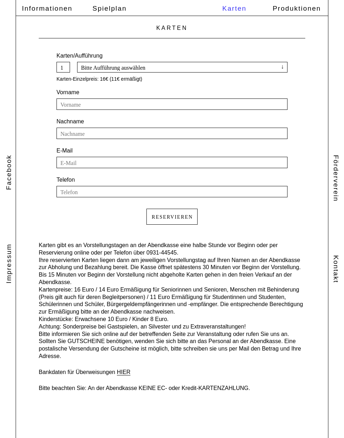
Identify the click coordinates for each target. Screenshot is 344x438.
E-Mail (64, 151)
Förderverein (336, 178)
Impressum (8, 263)
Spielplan (109, 8)
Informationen (47, 8)
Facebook (8, 172)
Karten (234, 8)
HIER (123, 372)
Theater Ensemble (175, 8)
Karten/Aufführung (80, 56)
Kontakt (336, 269)
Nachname (70, 121)
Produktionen (297, 8)
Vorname (68, 92)
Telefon (66, 180)
